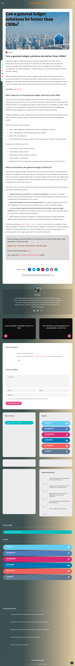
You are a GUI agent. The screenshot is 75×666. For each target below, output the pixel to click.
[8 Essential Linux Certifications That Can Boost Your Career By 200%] (45, 486)
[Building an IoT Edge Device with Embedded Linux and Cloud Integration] (45, 494)
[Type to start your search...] (19, 421)
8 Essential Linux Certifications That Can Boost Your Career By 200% (58, 485)
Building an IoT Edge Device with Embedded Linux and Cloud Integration (58, 493)
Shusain (37, 293)
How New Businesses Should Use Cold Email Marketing (58, 500)
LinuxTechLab (37, 3)
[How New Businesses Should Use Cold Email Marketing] (45, 502)
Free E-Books (18, 88)
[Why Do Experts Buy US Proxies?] (45, 509)
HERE (29, 249)
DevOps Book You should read (29, 253)
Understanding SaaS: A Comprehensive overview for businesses (57, 478)
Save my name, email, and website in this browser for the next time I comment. (28, 397)
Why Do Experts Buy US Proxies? (58, 506)
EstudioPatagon (42, 662)
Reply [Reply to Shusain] (19, 358)
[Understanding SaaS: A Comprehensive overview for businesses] (45, 479)
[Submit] (31, 421)
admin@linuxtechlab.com (41, 354)
